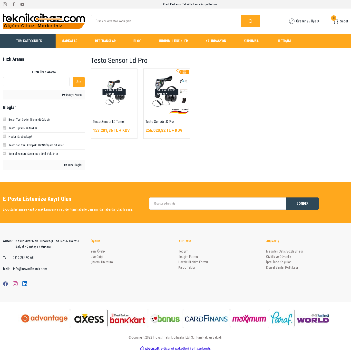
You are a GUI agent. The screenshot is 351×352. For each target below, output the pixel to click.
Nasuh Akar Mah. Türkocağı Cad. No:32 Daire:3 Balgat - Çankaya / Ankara (41, 243)
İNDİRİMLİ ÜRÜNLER (173, 41)
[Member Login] (291, 21)
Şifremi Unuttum (102, 262)
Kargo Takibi (186, 267)
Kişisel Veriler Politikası (282, 267)
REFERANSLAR (105, 41)
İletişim (183, 251)
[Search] (175, 21)
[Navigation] (29, 41)
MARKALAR (69, 41)
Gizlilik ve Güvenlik (278, 257)
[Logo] (44, 21)
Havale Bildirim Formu (193, 262)
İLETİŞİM (284, 41)
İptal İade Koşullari (279, 262)
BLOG (137, 41)
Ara (78, 82)
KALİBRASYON (215, 41)
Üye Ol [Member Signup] (315, 21)
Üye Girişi (97, 257)
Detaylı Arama (72, 95)
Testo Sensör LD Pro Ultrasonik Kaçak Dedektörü (164, 122)
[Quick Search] (36, 81)
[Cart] (340, 21)
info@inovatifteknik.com (25, 269)
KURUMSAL (252, 41)
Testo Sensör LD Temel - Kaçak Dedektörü (109, 122)
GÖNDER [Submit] (302, 203)
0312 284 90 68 (18, 257)
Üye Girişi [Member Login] (302, 21)
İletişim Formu (188, 257)
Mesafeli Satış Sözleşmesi (284, 251)
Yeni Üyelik (98, 251)
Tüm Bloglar (73, 165)
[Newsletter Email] (234, 203)
